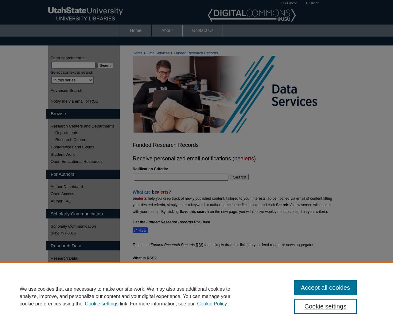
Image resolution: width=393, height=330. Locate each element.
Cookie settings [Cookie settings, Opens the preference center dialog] (326, 306)
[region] (196, 296)
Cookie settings (102, 303)
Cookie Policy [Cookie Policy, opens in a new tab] (212, 303)
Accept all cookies (325, 287)
